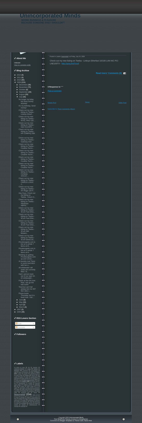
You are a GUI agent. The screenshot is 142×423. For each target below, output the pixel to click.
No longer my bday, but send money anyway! (26, 101)
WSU (31, 389)
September (23, 92)
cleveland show (34, 398)
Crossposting (34, 370)
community (17, 400)
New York (18, 380)
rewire (36, 403)
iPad (31, 401)
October (22, 90)
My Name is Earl (35, 378)
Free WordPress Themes (62, 419)
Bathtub (36, 369)
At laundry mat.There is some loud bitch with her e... (27, 263)
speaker (24, 404)
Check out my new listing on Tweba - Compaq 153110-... (27, 173)
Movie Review (25, 378)
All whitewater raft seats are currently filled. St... (27, 270)
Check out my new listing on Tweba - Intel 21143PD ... (27, 125)
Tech (15, 387)
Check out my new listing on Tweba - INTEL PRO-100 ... (27, 119)
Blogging (16, 370)
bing (17, 397)
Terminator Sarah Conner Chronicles (30, 387)
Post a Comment (54, 91)
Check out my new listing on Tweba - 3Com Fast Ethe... (27, 210)
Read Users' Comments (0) (109, 73)
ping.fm (31, 403)
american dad (25, 392)
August (22, 94)
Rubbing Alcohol (27, 384)
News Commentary (29, 380)
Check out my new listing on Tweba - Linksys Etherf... (27, 112)
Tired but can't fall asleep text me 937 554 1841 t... (27, 289)
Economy (25, 372)
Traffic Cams (24, 389)
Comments (20, 327)
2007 (19, 309)
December (23, 85)
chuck (26, 398)
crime (24, 400)
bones (28, 397)
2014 (19, 75)
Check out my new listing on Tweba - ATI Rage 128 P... (27, 189)
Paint (38, 380)
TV (37, 386)
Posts (18, 323)
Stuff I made (30, 386)
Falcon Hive (88, 420)
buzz (15, 398)
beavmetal (19, 394)
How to (33, 375)
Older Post (122, 103)
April (21, 305)
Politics (24, 381)
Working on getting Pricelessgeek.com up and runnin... (27, 257)
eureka (18, 401)
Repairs (30, 383)
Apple (29, 369)
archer (35, 392)
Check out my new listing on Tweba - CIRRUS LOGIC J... (27, 181)
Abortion (35, 367)
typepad (16, 406)
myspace (23, 403)
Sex (17, 386)
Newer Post (52, 103)
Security (37, 384)
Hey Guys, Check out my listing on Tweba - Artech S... (27, 195)
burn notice (35, 397)
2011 (19, 78)
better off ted (36, 395)
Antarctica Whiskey (19, 369)
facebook (24, 401)
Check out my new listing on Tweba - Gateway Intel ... (27, 140)
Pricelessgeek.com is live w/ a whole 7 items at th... (27, 244)
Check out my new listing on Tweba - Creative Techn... (27, 146)
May (20, 302)
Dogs (19, 372)
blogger (22, 397)
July (20, 97)
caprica (21, 398)
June (21, 300)
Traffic (17, 389)
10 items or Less (19, 367)
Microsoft (16, 378)
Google (26, 373)
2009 (19, 82)
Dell (15, 372)
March (21, 307)
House (27, 375)
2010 (19, 80)
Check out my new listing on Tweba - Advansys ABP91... (27, 203)
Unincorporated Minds (50, 15)
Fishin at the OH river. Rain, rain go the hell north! (27, 283)
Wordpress (31, 391)
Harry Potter (19, 375)
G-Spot (19, 373)
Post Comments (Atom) (66, 109)
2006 (19, 312)
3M (29, 367)
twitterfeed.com (33, 404)
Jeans (21, 376)
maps (17, 403)
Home (87, 102)
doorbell (38, 400)
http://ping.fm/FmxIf (70, 63)
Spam (22, 386)
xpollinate (22, 406)
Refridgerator (21, 383)
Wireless (24, 391)
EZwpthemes (83, 419)
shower (16, 404)
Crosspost (25, 370)
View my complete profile (22, 65)
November (23, 87)
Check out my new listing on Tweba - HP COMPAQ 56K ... (27, 132)
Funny (38, 372)
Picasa (18, 381)
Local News (34, 376)
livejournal (37, 401)
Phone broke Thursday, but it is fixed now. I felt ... (27, 295)
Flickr (32, 372)
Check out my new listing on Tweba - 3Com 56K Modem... (27, 230)
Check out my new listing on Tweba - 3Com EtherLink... (27, 238)
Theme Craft (79, 420)
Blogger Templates (66, 420)
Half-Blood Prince (35, 373)
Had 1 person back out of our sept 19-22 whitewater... (27, 276)
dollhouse (30, 400)
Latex (27, 376)
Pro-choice (33, 381)
